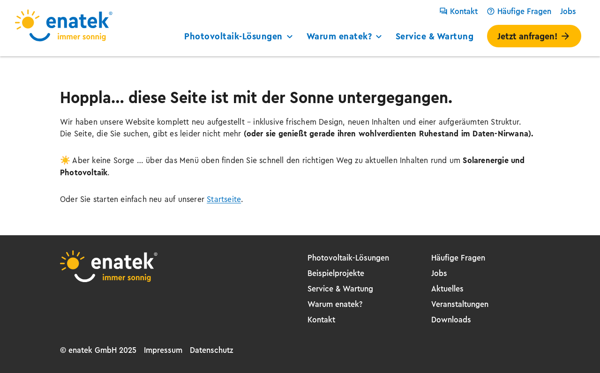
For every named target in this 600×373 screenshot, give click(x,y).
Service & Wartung (435, 36)
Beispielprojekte (336, 273)
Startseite (224, 199)
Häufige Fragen (519, 11)
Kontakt (458, 11)
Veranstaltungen (459, 304)
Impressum (163, 350)
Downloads (451, 319)
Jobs (568, 11)
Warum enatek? (346, 36)
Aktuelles (447, 289)
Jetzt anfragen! (534, 36)
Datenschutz (211, 350)
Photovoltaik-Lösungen (239, 36)
